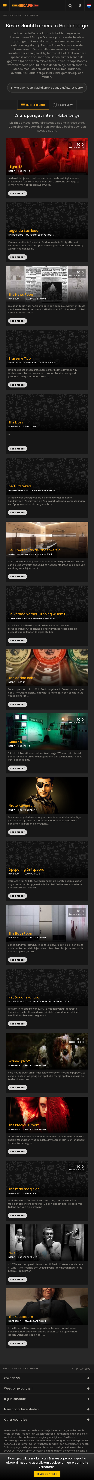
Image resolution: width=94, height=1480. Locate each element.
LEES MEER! (17, 257)
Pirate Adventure (22, 806)
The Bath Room (20, 934)
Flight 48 (15, 167)
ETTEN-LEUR (14, 618)
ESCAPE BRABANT (27, 809)
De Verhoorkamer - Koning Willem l (36, 614)
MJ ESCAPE (30, 426)
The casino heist (21, 678)
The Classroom (20, 1317)
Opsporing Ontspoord (26, 870)
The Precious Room (24, 1125)
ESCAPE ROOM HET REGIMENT (39, 618)
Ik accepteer (47, 1474)
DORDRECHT (15, 298)
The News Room (21, 295)
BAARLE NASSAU (16, 1001)
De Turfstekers (20, 486)
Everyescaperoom (12, 15)
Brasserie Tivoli (20, 359)
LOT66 (21, 682)
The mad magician (24, 1189)
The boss (15, 422)
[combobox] (79, 5)
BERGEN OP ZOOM (18, 554)
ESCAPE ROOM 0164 (41, 554)
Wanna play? (19, 1061)
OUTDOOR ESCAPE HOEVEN (40, 234)
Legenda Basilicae (23, 231)
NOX (11, 1253)
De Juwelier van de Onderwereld (34, 550)
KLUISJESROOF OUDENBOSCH (41, 362)
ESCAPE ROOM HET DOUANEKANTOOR (49, 1001)
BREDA (11, 170)
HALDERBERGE (15, 234)
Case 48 (15, 742)
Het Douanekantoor (24, 997)
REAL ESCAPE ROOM (35, 298)
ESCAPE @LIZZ (32, 873)
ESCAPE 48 (24, 170)
